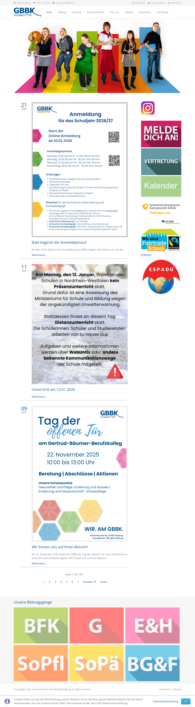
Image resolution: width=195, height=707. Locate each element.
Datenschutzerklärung (165, 701)
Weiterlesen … (40, 255)
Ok (185, 701)
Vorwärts (88, 582)
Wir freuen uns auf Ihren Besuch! (60, 546)
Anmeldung (162, 12)
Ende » (104, 582)
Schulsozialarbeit (95, 12)
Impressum (164, 689)
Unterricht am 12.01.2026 (53, 389)
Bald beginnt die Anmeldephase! (59, 242)
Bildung (62, 12)
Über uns (114, 12)
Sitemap (177, 689)
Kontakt (129, 12)
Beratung (76, 12)
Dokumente (145, 12)
